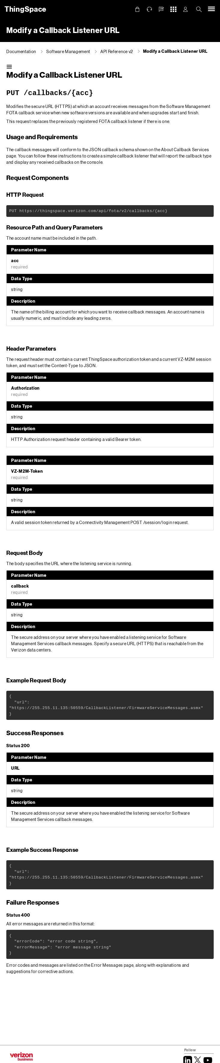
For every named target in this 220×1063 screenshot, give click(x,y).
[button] (161, 9)
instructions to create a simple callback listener (103, 155)
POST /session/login (151, 522)
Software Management (68, 51)
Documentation (21, 51)
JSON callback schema (111, 149)
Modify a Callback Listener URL (175, 51)
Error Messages (107, 965)
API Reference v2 (116, 51)
